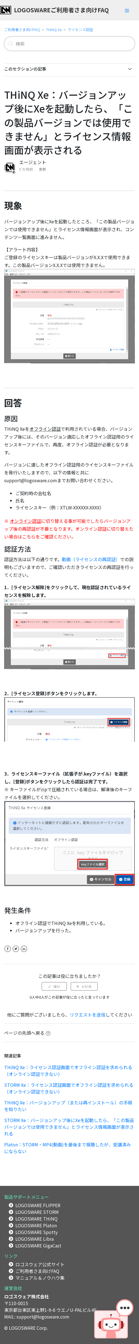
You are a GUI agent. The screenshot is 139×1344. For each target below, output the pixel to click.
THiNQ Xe (54, 29)
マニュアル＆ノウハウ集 (40, 1277)
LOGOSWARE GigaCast (38, 1245)
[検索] (69, 44)
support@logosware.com (43, 1316)
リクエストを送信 (87, 1014)
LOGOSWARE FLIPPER (37, 1205)
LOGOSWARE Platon (36, 1225)
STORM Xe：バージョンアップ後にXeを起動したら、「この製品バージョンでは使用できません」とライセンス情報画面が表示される (69, 1127)
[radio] (54, 986)
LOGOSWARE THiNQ (36, 1218)
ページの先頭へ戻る (27, 1032)
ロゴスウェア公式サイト (40, 1264)
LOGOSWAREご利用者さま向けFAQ (61, 10)
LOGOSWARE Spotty (36, 1232)
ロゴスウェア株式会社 (26, 1296)
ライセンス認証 (80, 29)
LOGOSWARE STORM (37, 1212)
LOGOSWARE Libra (34, 1238)
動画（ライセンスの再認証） (91, 559)
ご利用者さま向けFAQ (22, 29)
